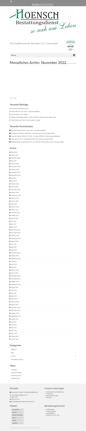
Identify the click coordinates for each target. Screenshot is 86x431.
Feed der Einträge (16, 372)
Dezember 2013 (15, 307)
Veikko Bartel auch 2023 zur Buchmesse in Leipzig (25, 120)
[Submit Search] (33, 5)
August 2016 (14, 241)
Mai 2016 (13, 247)
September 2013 (16, 316)
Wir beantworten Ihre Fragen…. (20, 114)
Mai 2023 (13, 161)
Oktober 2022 (15, 169)
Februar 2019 (15, 198)
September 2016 (16, 238)
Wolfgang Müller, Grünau (18, 142)
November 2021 (15, 172)
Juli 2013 (13, 322)
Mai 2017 (13, 224)
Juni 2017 (14, 221)
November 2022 (15, 166)
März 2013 (14, 333)
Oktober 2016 (15, 235)
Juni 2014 (14, 290)
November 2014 (15, 279)
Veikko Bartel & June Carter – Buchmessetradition (25, 111)
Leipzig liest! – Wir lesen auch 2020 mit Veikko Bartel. (39, 133)
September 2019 (16, 195)
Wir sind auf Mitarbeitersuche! (19, 108)
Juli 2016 (13, 244)
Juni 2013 (14, 325)
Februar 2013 (15, 336)
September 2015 (16, 258)
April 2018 (14, 204)
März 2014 (14, 299)
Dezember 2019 (15, 189)
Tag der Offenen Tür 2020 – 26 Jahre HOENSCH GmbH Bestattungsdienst (38, 136)
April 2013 (14, 330)
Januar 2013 (14, 339)
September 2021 (16, 175)
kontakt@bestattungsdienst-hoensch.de (22, 401)
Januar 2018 (14, 209)
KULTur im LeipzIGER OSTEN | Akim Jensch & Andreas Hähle (35, 139)
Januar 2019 (14, 201)
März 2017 (14, 227)
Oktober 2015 (15, 256)
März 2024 (14, 152)
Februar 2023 (15, 163)
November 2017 (15, 212)
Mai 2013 (13, 327)
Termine (13, 356)
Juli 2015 (13, 261)
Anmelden (14, 370)
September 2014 (16, 284)
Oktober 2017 (15, 215)
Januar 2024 (14, 155)
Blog (12, 353)
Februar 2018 (15, 207)
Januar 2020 (14, 186)
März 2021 (14, 181)
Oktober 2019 (15, 192)
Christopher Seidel (16, 133)
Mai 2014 (13, 293)
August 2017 (14, 218)
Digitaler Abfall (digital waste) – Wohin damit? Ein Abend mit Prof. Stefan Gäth (33, 117)
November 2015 (15, 253)
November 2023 (15, 158)
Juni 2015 (14, 264)
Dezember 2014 (15, 276)
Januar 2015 (14, 273)
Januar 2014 (14, 304)
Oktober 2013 (15, 313)
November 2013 (15, 310)
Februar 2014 (15, 302)
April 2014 (14, 296)
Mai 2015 (13, 267)
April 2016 (14, 250)
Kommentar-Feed (16, 375)
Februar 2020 (15, 184)
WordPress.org (15, 378)
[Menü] (43, 55)
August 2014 (14, 287)
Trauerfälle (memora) (17, 359)
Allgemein (14, 349)
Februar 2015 (15, 270)
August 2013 (14, 319)
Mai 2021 (13, 178)
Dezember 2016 (15, 230)
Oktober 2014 (15, 281)
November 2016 (15, 232)
